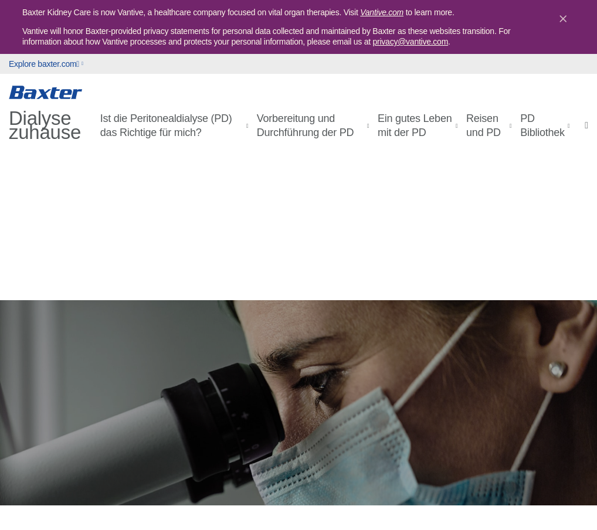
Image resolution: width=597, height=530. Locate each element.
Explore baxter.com (44, 64)
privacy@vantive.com (411, 41)
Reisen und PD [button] (483, 125)
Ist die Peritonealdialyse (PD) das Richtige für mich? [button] (166, 125)
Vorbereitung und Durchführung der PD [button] (305, 125)
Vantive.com (381, 12)
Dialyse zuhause (45, 125)
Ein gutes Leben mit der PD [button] (415, 125)
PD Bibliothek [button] (542, 125)
